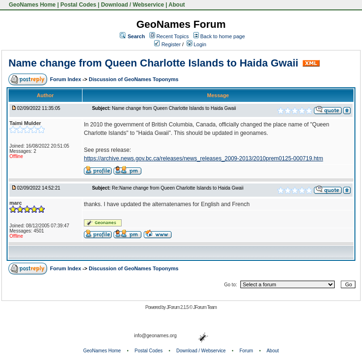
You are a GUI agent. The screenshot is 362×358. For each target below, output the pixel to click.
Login (196, 44)
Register (167, 44)
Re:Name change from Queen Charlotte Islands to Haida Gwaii (177, 188)
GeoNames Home (31, 4)
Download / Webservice (132, 4)
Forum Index (66, 79)
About (177, 4)
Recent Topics (172, 36)
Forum (246, 350)
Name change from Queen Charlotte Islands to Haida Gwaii (153, 63)
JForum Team (205, 307)
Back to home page (222, 36)
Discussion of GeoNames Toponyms (134, 79)
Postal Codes (78, 4)
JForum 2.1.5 (177, 307)
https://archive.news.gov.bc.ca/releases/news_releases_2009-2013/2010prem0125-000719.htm (203, 158)
